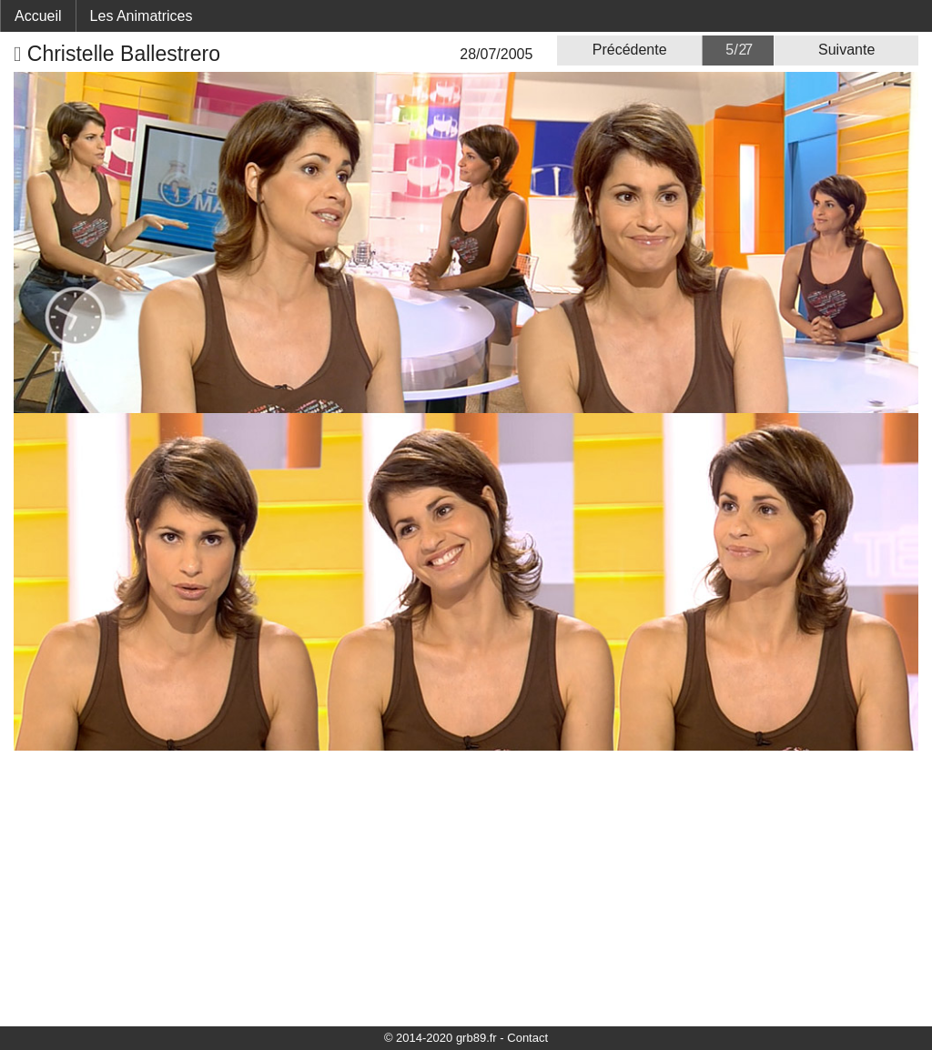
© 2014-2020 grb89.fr (440, 1038)
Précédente (630, 49)
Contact (527, 1038)
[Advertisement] (466, 887)
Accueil (38, 16)
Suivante (846, 49)
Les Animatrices (141, 16)
